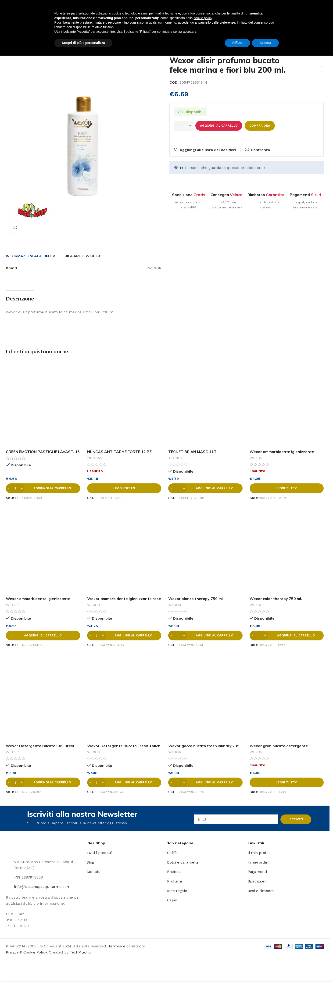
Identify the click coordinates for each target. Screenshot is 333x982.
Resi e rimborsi (261, 891)
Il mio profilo (259, 852)
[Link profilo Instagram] (311, 10)
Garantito (275, 194)
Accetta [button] (265, 969)
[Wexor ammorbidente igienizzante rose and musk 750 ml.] (124, 550)
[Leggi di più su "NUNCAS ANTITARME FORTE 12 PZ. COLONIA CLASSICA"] (124, 488)
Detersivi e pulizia (38, 45)
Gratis (199, 194)
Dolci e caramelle (183, 862)
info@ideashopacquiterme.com (42, 886)
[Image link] (20, 847)
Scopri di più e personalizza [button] (83, 969)
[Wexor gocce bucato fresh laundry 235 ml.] (205, 697)
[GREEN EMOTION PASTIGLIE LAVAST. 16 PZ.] (43, 403)
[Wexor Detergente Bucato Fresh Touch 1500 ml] (124, 697)
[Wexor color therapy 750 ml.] (287, 550)
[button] (43, 488)
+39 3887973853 (28, 877)
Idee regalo (177, 891)
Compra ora (259, 125)
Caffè (172, 852)
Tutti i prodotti (99, 852)
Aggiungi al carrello (219, 125)
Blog (90, 862)
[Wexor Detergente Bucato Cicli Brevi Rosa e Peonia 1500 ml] (43, 697)
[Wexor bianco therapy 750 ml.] (205, 550)
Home (11, 45)
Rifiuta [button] (237, 969)
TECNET (175, 458)
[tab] (31, 256)
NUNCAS (94, 458)
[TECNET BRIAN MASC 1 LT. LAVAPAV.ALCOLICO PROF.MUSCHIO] (205, 403)
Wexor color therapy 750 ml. (276, 598)
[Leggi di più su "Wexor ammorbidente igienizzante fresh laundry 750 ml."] (287, 488)
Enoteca (174, 871)
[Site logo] (19, 10)
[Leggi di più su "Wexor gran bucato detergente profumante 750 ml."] (287, 782)
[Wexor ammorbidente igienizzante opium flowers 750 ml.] (43, 550)
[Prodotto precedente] (309, 45)
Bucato (65, 45)
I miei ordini (258, 862)
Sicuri (316, 194)
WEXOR (256, 458)
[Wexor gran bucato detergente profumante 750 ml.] (287, 697)
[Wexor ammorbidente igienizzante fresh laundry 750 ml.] (287, 403)
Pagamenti (257, 871)
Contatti (93, 871)
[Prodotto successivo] (321, 45)
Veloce (236, 194)
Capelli (173, 900)
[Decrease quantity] (177, 126)
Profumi (174, 881)
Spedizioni (257, 881)
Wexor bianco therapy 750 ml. (196, 598)
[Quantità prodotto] (183, 126)
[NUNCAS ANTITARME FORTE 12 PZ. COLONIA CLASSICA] (124, 403)
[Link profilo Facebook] (305, 10)
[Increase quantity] (190, 126)
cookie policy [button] (202, 944)
